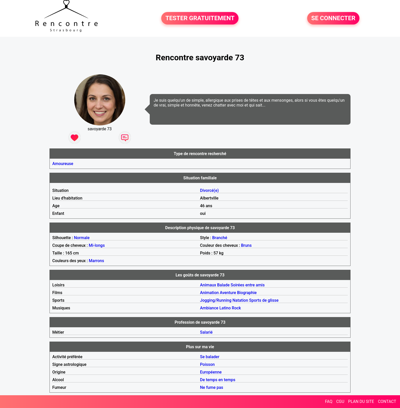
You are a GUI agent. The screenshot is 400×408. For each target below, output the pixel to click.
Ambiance (209, 308)
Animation (209, 292)
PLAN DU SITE (361, 401)
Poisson (207, 364)
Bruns (246, 245)
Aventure (228, 292)
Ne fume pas (211, 387)
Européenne (211, 372)
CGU (340, 401)
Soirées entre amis (248, 285)
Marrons (96, 260)
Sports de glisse (264, 300)
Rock (236, 308)
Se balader (209, 356)
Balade (223, 285)
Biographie (247, 292)
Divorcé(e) (209, 190)
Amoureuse (62, 163)
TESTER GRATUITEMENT (199, 18)
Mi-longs (97, 245)
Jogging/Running (215, 300)
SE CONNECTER (333, 18)
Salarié (206, 332)
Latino (225, 308)
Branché (219, 237)
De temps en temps (217, 379)
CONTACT (387, 401)
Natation (240, 300)
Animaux (208, 285)
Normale (82, 237)
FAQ (328, 401)
